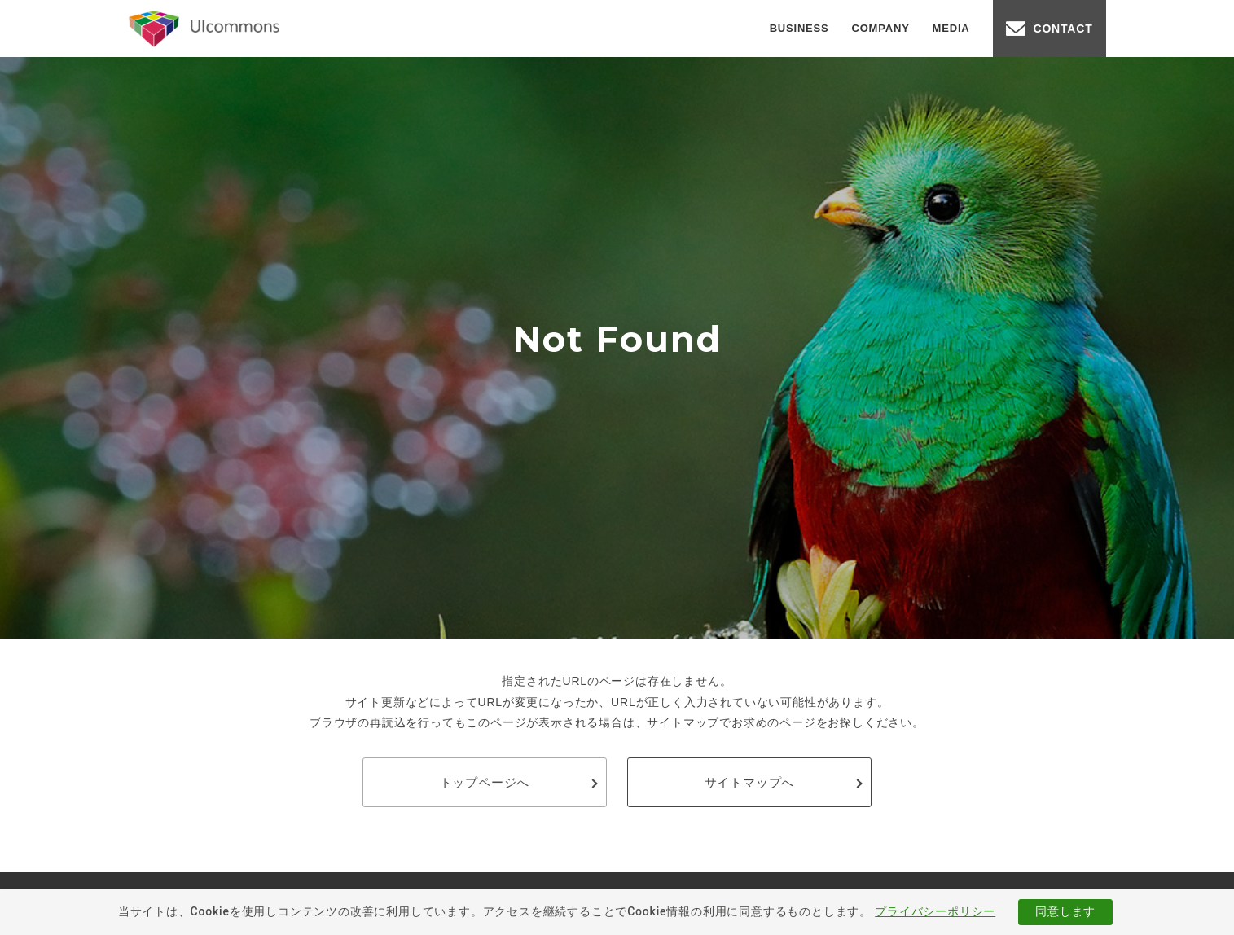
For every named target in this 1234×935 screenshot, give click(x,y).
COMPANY (881, 28)
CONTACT (1063, 28)
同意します (1065, 911)
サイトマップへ (750, 782)
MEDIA (951, 28)
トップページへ (485, 782)
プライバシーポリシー (935, 911)
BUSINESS (799, 28)
